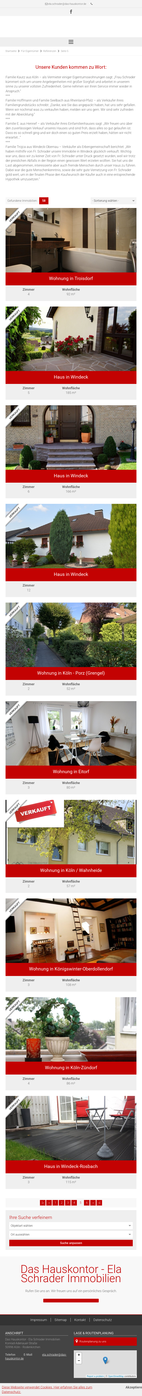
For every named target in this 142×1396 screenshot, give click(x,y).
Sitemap (61, 1320)
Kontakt (80, 1320)
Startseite (10, 51)
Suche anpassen (71, 1243)
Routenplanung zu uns (91, 1341)
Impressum (38, 1320)
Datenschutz (102, 1320)
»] (99, 1202)
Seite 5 (64, 51)
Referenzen (49, 51)
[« (43, 1202)
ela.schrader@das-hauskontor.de (67, 3)
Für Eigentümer (30, 51)
